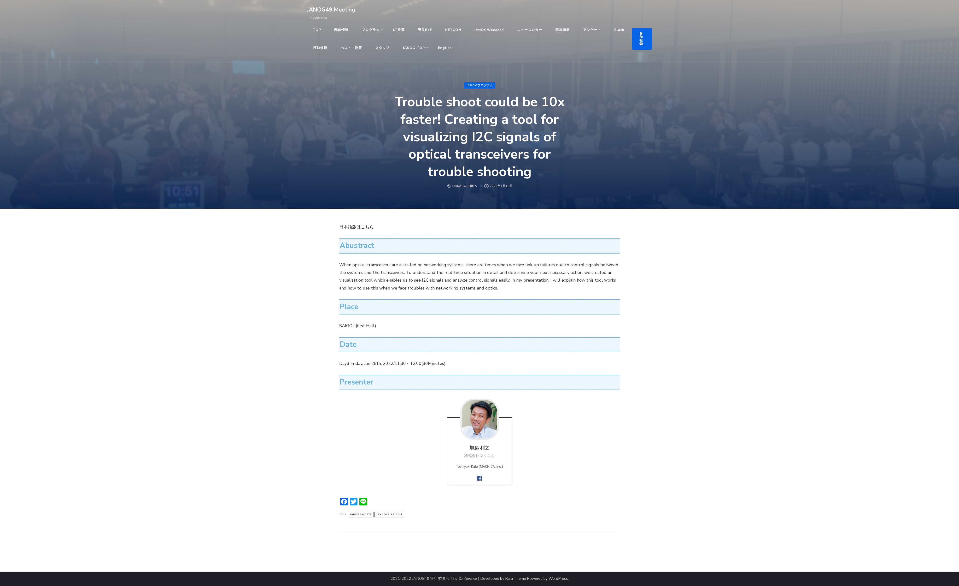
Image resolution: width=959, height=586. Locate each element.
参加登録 (641, 38)
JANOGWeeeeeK (489, 30)
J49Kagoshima (464, 186)
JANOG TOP (414, 48)
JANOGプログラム (479, 85)
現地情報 (563, 30)
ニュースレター (529, 30)
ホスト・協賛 (351, 48)
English (445, 48)
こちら (367, 227)
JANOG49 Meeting (331, 9)
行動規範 (320, 48)
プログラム (371, 30)
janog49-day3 (361, 514)
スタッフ (382, 48)
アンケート (592, 30)
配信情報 (341, 30)
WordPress (558, 578)
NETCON (453, 30)
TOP (317, 30)
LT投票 (399, 30)
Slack (619, 30)
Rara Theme (515, 578)
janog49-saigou (389, 514)
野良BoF (425, 30)
